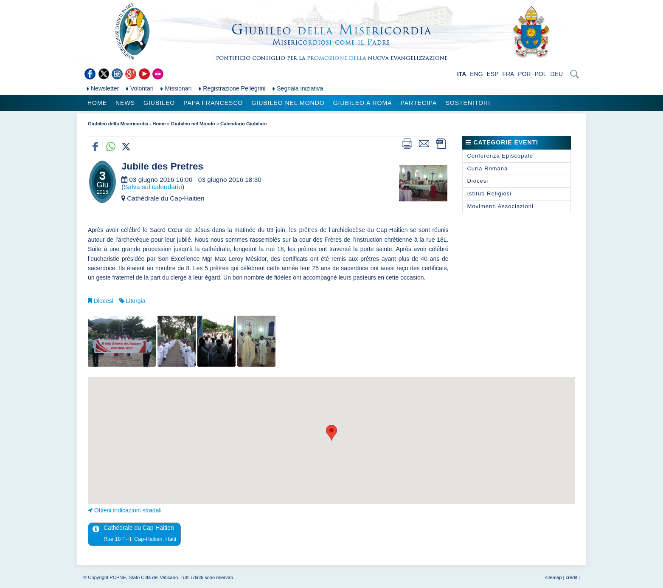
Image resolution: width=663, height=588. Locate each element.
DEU (556, 74)
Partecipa (418, 102)
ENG (476, 74)
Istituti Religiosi (489, 193)
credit (571, 577)
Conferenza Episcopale (500, 156)
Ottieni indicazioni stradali (128, 510)
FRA (508, 74)
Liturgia (136, 300)
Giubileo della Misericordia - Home (127, 123)
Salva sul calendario (153, 186)
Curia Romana (487, 168)
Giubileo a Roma (362, 102)
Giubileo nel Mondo (287, 102)
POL (541, 74)
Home (97, 102)
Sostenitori (467, 102)
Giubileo (159, 102)
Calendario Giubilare (243, 123)
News (125, 102)
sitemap (553, 577)
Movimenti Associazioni (500, 206)
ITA (461, 74)
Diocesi (103, 300)
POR (524, 74)
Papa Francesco (213, 102)
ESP (493, 74)
